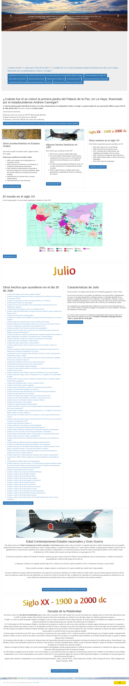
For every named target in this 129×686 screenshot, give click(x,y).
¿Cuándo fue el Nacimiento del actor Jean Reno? (20, 393)
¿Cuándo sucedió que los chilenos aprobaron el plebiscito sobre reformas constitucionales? (32, 455)
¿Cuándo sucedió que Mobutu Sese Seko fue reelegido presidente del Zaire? (28, 442)
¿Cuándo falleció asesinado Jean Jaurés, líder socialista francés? (25, 364)
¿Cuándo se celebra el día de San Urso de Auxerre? (21, 484)
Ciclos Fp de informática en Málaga (61, 678)
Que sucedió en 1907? (53, 184)
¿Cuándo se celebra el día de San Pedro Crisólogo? (21, 474)
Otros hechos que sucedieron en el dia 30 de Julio (68, 82)
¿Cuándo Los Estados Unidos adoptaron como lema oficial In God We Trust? (28, 395)
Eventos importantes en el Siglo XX (95, 75)
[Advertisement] (64, 51)
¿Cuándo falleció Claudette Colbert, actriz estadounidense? (23, 461)
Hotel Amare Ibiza (100, 678)
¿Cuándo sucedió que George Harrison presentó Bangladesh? (24, 425)
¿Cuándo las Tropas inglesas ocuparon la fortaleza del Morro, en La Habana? (28, 300)
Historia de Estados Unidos (36, 79)
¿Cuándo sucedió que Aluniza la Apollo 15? (19, 423)
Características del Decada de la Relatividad (95, 79)
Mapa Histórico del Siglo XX (55, 79)
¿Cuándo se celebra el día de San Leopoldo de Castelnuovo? (24, 480)
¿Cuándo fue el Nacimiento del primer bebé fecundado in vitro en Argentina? (28, 444)
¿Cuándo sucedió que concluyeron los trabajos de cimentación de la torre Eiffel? (29, 338)
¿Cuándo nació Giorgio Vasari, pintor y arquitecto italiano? (23, 294)
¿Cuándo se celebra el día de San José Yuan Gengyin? (22, 478)
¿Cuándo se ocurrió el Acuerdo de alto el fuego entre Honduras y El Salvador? (29, 431)
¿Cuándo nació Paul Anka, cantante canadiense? (20, 385)
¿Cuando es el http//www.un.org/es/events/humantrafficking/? (24, 472)
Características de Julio (73, 79)
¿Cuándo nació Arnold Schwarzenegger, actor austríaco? (23, 389)
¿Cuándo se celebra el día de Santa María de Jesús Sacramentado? (25, 491)
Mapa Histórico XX (9, 256)
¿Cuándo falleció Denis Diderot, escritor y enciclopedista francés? (25, 309)
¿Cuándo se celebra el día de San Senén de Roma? (21, 482)
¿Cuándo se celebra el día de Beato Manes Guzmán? (22, 495)
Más (43, 683)
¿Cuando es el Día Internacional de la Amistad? (20, 469)
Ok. (120, 683)
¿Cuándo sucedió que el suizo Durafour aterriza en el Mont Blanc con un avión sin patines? (33, 372)
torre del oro (22, 678)
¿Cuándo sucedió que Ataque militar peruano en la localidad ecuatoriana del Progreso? (31, 391)
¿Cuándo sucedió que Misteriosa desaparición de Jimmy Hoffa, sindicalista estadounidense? (33, 429)
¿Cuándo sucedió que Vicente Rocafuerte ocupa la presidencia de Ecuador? (28, 322)
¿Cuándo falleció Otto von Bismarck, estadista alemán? (22, 341)
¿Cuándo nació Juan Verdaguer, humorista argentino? (22, 366)
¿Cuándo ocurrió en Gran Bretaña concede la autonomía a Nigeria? (26, 400)
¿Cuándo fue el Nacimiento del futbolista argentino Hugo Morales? (26, 427)
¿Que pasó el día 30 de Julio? (37, 68)
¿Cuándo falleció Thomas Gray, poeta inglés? (20, 303)
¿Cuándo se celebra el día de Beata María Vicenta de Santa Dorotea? (26, 493)
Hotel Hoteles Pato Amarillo (84, 678)
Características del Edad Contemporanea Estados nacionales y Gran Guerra (30, 82)
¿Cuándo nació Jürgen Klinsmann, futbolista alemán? (22, 404)
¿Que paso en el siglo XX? (97, 167)
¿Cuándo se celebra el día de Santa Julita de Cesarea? (22, 488)
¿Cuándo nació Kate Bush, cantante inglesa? (19, 402)
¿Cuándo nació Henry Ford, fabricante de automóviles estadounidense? (27, 328)
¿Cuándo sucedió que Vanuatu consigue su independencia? (23, 436)
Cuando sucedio (14, 68)
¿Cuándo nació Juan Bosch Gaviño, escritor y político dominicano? (26, 362)
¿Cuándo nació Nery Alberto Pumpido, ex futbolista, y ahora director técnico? (29, 398)
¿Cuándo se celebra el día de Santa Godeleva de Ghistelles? (24, 486)
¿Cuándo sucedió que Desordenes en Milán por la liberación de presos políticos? (29, 387)
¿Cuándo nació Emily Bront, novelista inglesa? (20, 315)
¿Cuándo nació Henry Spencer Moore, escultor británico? (23, 343)
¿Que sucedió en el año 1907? (17, 79)
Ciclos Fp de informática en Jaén (37, 678)
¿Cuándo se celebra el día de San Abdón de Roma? (21, 476)
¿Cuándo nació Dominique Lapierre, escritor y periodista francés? (25, 383)
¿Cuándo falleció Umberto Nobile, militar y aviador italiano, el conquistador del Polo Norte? (33, 434)
